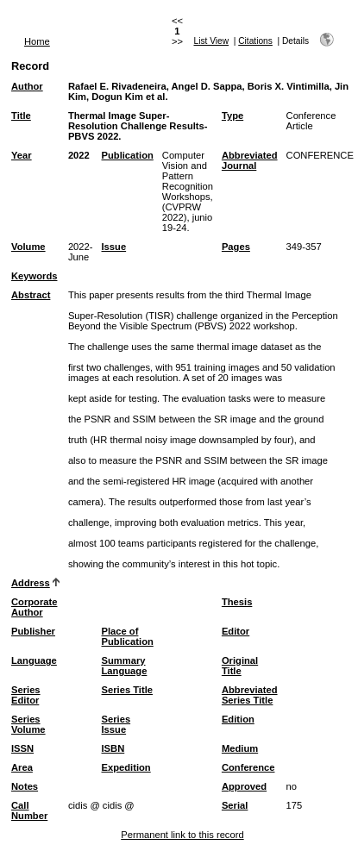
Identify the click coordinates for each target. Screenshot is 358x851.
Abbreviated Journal (250, 160)
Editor (235, 631)
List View (211, 41)
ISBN (113, 748)
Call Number (29, 810)
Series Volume (28, 724)
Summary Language (125, 665)
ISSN (22, 748)
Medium (240, 748)
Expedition (126, 767)
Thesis (237, 602)
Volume (28, 246)
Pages (236, 246)
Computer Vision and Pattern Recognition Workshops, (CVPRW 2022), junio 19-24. (187, 191)
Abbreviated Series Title (250, 695)
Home (37, 41)
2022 (79, 155)
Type (232, 115)
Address (30, 583)
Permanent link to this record (182, 834)
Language (34, 660)
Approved (244, 786)
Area (22, 767)
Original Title (240, 665)
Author (27, 86)
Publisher (33, 631)
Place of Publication (128, 636)
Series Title (128, 690)
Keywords (34, 276)
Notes (24, 786)
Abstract (30, 295)
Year (21, 155)
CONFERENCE (320, 155)
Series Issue (116, 724)
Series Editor (26, 695)
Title (21, 115)
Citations (255, 41)
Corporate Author (34, 607)
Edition (238, 719)
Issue (114, 246)
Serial (235, 805)
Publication (128, 155)
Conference (248, 767)
